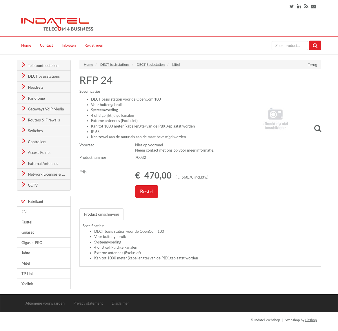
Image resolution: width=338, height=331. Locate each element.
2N (23, 211)
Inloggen (69, 45)
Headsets (32, 87)
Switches (32, 130)
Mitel (25, 263)
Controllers (33, 141)
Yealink (27, 283)
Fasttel (26, 222)
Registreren (93, 45)
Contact (46, 45)
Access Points (35, 152)
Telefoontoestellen (40, 65)
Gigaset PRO (32, 242)
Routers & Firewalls (40, 119)
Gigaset (27, 232)
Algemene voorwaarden (45, 303)
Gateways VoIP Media (42, 108)
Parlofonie (33, 98)
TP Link (27, 273)
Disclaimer (120, 303)
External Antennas (39, 163)
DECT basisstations (40, 76)
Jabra (25, 252)
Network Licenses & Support (46, 174)
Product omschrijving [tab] (101, 214)
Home (26, 45)
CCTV (29, 185)
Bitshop (311, 320)
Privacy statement (88, 303)
